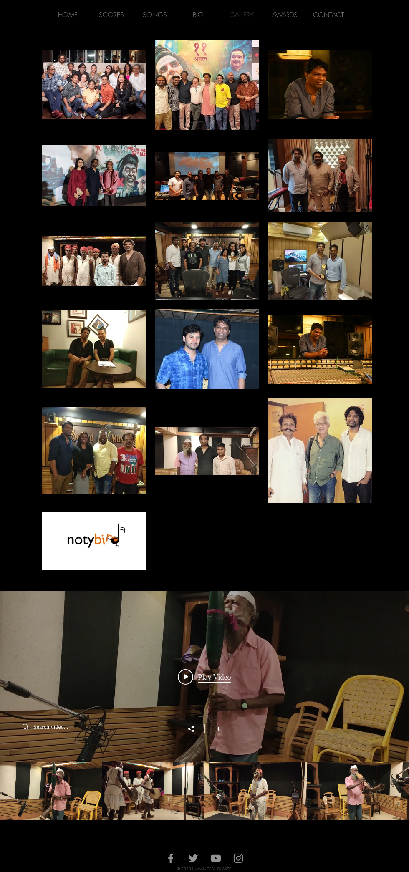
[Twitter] (193, 858)
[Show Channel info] (213, 728)
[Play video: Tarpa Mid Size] (204, 676)
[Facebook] (170, 858)
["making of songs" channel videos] (204, 791)
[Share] (195, 729)
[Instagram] (238, 858)
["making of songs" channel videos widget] (204, 705)
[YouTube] (216, 858)
